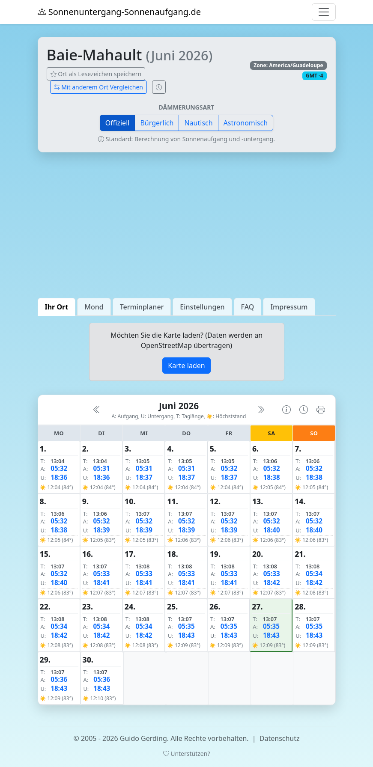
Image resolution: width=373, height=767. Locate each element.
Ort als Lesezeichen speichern (96, 74)
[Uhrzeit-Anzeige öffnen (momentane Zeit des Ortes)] (159, 87)
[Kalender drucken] (320, 409)
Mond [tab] (93, 307)
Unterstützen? (186, 753)
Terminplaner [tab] (142, 307)
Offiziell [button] (117, 123)
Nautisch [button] (198, 123)
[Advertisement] (187, 225)
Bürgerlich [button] (156, 123)
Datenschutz (280, 738)
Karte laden (186, 365)
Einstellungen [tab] (202, 307)
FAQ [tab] (247, 307)
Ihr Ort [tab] (57, 307)
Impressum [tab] (288, 307)
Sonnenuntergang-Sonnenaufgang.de (119, 12)
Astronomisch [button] (246, 123)
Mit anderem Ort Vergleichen (98, 87)
